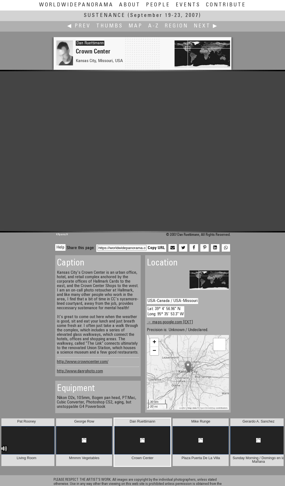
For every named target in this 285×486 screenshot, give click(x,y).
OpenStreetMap (207, 408)
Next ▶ (206, 26)
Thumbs (109, 26)
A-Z (153, 26)
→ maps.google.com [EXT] (170, 322)
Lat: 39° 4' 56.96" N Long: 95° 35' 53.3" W (165, 311)
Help (60, 247)
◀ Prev (79, 26)
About (129, 5)
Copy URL (156, 248)
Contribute (226, 5)
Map (135, 26)
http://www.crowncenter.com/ (82, 362)
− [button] (154, 351)
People (158, 5)
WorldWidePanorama (76, 5)
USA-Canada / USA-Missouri (172, 301)
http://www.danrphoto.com (80, 371)
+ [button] (154, 342)
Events (188, 5)
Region (176, 26)
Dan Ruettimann (90, 43)
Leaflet (182, 408)
